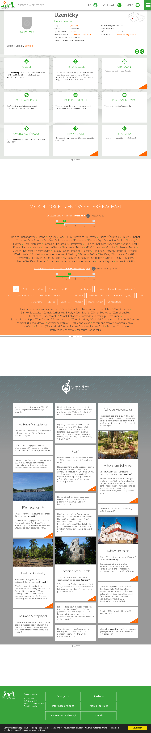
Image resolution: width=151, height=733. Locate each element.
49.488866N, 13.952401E (80, 34)
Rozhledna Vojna (80, 323)
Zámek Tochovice (101, 312)
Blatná (73, 31)
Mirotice (99, 247)
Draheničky (94, 240)
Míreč (89, 247)
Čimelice (21, 240)
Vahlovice (77, 261)
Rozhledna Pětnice (58, 323)
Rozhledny (45, 295)
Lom (45, 247)
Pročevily (36, 254)
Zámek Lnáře (121, 312)
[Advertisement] (75, 181)
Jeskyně (129, 295)
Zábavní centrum (95, 301)
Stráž (47, 257)
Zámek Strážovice (31, 312)
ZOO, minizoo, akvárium (33, 289)
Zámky (67, 295)
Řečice (93, 254)
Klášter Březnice (29, 309)
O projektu (63, 696)
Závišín (131, 261)
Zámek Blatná (121, 309)
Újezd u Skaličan (25, 261)
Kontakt (98, 715)
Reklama (99, 696)
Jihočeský (74, 25)
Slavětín (130, 254)
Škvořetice (118, 254)
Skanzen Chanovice (118, 326)
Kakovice (101, 244)
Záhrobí (120, 261)
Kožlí (134, 244)
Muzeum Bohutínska (89, 330)
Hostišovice (76, 244)
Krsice (16, 247)
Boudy (68, 237)
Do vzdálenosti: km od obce (66, 215)
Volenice (90, 261)
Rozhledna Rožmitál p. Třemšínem (101, 316)
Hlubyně (17, 244)
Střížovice (83, 257)
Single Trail (65, 301)
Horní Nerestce (32, 244)
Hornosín (48, 244)
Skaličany (104, 254)
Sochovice (36, 257)
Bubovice (91, 237)
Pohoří (133, 251)
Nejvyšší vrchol (36, 301)
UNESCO (66, 289)
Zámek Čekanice (68, 316)
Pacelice (76, 251)
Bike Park (52, 301)
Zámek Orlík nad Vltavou (30, 323)
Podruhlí (122, 251)
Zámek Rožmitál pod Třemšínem (30, 319)
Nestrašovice (43, 251)
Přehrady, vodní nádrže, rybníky (122, 289)
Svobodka (96, 257)
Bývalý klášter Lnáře (77, 312)
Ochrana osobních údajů (63, 715)
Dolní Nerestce (63, 240)
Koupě (126, 244)
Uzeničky (66, 14)
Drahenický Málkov (114, 240)
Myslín (132, 247)
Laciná (26, 247)
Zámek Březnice (50, 309)
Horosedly (62, 244)
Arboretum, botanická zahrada (21, 295)
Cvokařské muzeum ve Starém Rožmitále (115, 319)
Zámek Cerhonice (53, 312)
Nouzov (56, 251)
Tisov (118, 257)
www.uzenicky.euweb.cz (127, 34)
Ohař (66, 251)
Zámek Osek (97, 326)
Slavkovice (23, 257)
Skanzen (100, 289)
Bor (61, 237)
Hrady (57, 295)
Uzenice (53, 261)
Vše (16, 289)
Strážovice (70, 257)
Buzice (102, 237)
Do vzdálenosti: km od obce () (62, 268)
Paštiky (87, 251)
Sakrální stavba (114, 301)
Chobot (136, 237)
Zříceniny (79, 295)
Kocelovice (114, 244)
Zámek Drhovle (79, 326)
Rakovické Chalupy (66, 254)
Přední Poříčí (21, 254)
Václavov (65, 261)
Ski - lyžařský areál (83, 289)
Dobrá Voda (35, 240)
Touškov (128, 257)
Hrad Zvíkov (61, 326)
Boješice (52, 237)
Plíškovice (98, 251)
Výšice (110, 261)
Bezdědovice (28, 237)
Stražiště (57, 257)
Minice (79, 247)
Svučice (109, 257)
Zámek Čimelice (71, 309)
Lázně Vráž (27, 326)
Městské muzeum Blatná (96, 309)
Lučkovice (55, 247)
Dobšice (48, 240)
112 (118, 28)
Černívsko (29, 46)
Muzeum (79, 301)
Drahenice (80, 240)
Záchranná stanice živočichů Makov (113, 323)
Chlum (125, 237)
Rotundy (118, 295)
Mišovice (122, 247)
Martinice (68, 247)
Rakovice (49, 254)
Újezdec (41, 261)
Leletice (36, 247)
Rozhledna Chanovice (62, 330)
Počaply (110, 251)
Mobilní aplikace (99, 705)
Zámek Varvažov (60, 319)
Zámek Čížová (44, 326)
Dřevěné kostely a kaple (99, 295)
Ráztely (83, 254)
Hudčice (89, 244)
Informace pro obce (63, 705)
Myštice (16, 251)
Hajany (131, 240)
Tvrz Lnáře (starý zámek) (43, 316)
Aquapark (53, 289)
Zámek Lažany (80, 319)
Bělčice (15, 237)
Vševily (100, 261)
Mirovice (110, 247)
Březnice (79, 237)
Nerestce (28, 251)
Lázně (141, 295)
